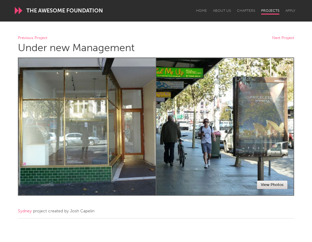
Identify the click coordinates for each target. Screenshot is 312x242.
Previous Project (32, 38)
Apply (290, 10)
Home (201, 10)
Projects (270, 10)
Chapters (246, 10)
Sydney (25, 211)
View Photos (272, 184)
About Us (222, 10)
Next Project (283, 38)
